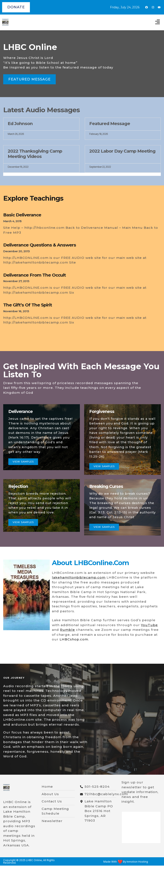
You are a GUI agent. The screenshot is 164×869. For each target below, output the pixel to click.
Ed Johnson (20, 123)
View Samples (105, 474)
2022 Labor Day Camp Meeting (122, 151)
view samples (24, 532)
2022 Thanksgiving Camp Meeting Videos (35, 154)
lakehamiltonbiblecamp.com (78, 581)
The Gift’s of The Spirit (27, 305)
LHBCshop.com (74, 643)
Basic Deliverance (22, 215)
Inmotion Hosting (137, 865)
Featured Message (109, 123)
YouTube (149, 628)
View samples (24, 469)
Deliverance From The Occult (34, 275)
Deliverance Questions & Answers (39, 245)
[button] (157, 22)
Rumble (67, 633)
